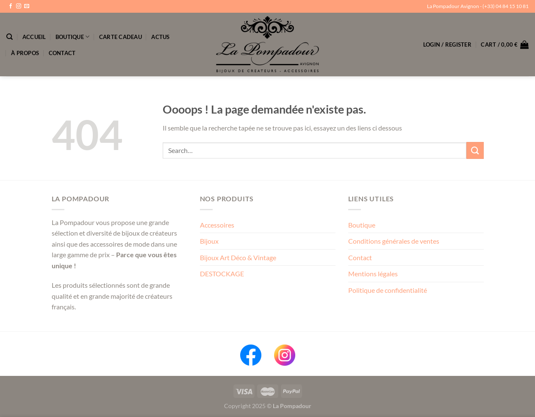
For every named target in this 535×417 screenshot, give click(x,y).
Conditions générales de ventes (393, 241)
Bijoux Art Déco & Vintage (238, 257)
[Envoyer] (474, 150)
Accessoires (217, 225)
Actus (160, 36)
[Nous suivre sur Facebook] (10, 6)
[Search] (9, 37)
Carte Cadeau (120, 36)
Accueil (34, 36)
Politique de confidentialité (387, 290)
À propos (25, 53)
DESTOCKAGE (222, 274)
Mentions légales (373, 274)
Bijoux (209, 241)
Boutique (72, 37)
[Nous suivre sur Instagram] (18, 6)
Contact (62, 53)
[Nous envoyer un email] (26, 6)
